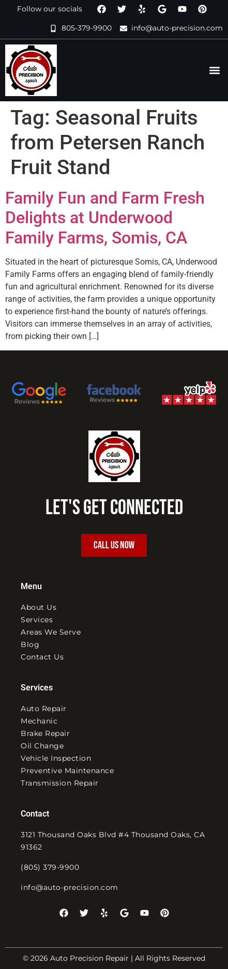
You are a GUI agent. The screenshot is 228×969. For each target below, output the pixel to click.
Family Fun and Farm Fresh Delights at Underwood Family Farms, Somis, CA (105, 218)
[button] (214, 70)
